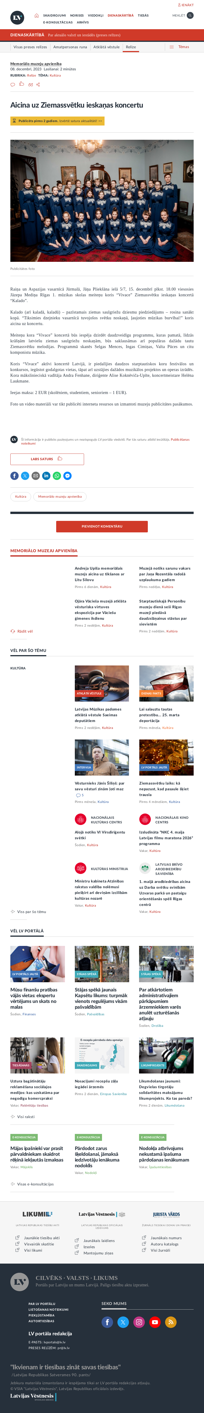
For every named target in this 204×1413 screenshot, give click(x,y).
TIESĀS (143, 15)
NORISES (77, 15)
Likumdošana (175, 1105)
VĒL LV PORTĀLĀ (27, 931)
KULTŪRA (18, 668)
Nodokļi (91, 1173)
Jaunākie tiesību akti (42, 1238)
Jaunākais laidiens (99, 1241)
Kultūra (55, 75)
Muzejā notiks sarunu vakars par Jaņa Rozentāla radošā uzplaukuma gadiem (164, 574)
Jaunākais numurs (166, 1238)
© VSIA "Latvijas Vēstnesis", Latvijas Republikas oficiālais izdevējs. (67, 1389)
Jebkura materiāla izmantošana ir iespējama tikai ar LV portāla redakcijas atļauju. (80, 1383)
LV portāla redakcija (50, 1333)
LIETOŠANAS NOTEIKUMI (48, 1309)
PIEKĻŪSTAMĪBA (41, 1315)
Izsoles (89, 1247)
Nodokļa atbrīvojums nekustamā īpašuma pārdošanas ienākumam (164, 1154)
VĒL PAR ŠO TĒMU (28, 651)
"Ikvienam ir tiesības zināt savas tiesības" (65, 1367)
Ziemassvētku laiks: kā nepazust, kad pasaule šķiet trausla (164, 789)
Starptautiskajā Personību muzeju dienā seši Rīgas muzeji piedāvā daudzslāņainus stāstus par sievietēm (163, 612)
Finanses (29, 1014)
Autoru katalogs (165, 1244)
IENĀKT (188, 5)
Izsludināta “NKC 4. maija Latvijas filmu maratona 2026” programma (166, 838)
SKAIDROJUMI (54, 15)
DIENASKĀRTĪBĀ (121, 15)
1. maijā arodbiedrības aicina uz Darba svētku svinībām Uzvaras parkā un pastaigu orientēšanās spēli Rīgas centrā (164, 893)
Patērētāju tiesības (34, 1105)
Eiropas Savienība (113, 1094)
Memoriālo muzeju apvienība (36, 64)
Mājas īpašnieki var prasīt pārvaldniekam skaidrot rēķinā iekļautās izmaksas (36, 1154)
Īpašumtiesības (160, 1167)
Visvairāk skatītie (39, 1244)
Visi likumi (33, 1250)
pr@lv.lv (64, 1348)
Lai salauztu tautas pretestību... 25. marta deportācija (159, 715)
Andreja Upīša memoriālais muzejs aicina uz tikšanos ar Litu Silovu (100, 574)
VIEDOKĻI (95, 15)
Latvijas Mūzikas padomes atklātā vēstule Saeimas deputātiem (98, 715)
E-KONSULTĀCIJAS (58, 22)
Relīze (31, 75)
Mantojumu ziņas (99, 1253)
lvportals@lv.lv (55, 1342)
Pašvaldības (96, 1014)
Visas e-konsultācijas (35, 1184)
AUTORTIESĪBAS (41, 1321)
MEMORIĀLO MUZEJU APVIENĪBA (44, 551)
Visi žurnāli (160, 1250)
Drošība (157, 1026)
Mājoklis (26, 1167)
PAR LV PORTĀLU (42, 1304)
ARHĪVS (83, 22)
